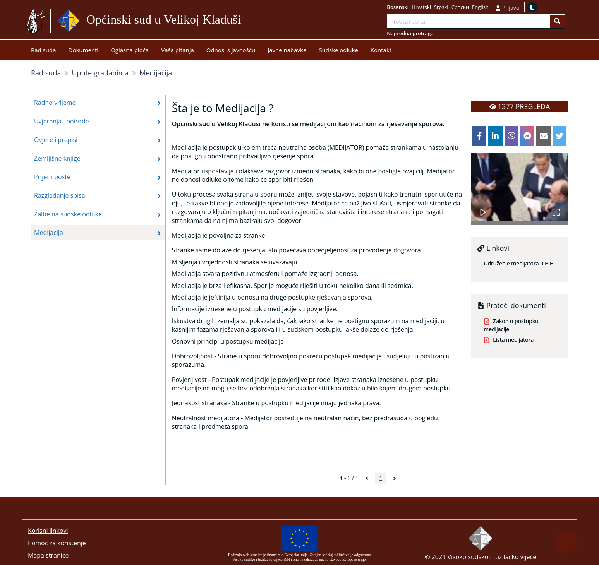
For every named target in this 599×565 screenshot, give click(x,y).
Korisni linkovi (48, 530)
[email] (543, 136)
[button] (519, 187)
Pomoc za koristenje (57, 543)
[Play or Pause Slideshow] (483, 208)
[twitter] (559, 136)
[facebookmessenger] (527, 136)
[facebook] (479, 136)
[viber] (511, 136)
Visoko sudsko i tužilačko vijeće (491, 557)
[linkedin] (495, 136)
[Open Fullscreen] (556, 208)
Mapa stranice (48, 555)
